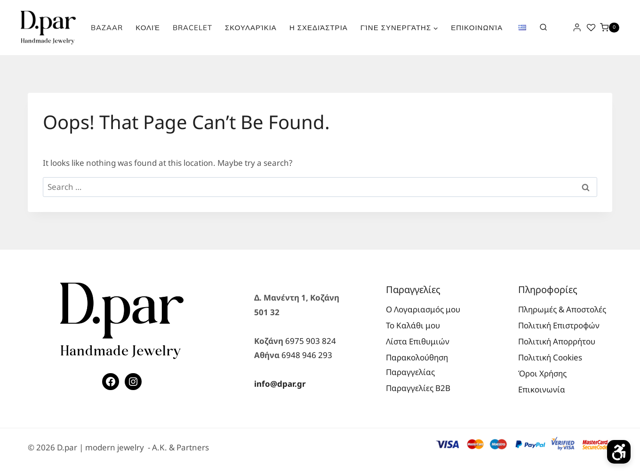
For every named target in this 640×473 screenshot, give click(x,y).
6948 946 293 (306, 355)
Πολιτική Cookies (550, 357)
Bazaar (107, 27)
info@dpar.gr (280, 383)
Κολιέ (148, 27)
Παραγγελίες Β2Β (418, 388)
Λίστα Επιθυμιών (417, 341)
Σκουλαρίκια (251, 27)
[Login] (577, 27)
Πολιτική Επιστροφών (559, 325)
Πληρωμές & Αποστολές (562, 309)
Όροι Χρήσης (542, 373)
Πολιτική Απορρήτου (556, 341)
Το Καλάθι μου (413, 325)
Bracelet (192, 27)
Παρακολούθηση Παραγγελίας (417, 364)
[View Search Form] (543, 27)
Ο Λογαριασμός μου (423, 309)
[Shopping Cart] (609, 28)
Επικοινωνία (477, 27)
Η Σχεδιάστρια (318, 27)
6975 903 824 (310, 340)
